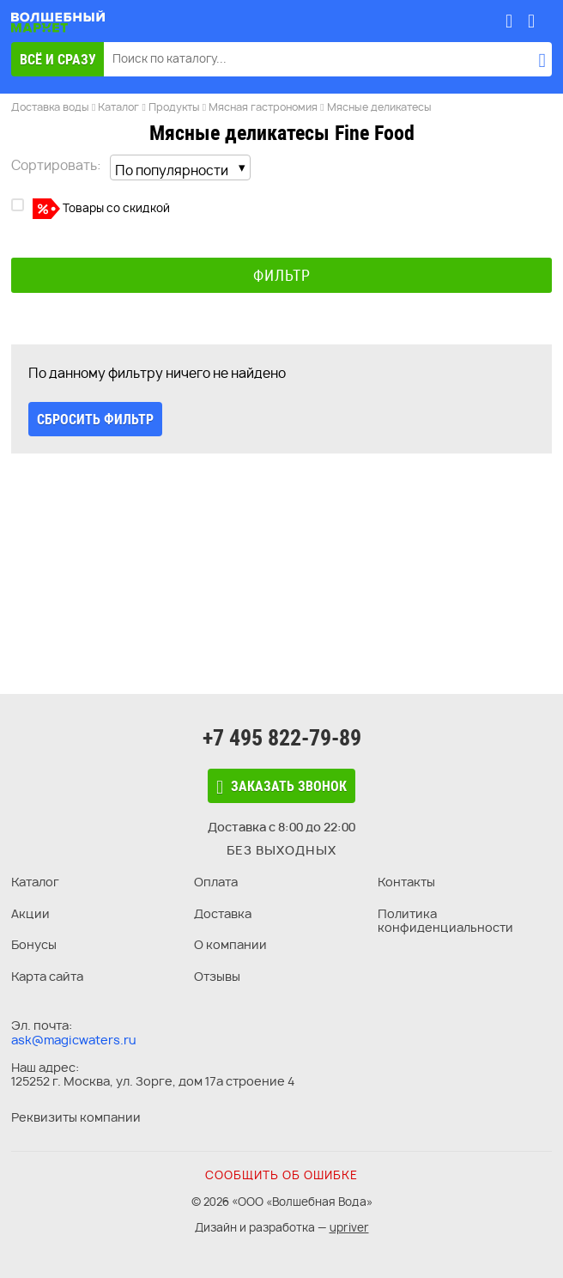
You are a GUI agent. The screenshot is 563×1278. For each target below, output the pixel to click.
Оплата (216, 881)
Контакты (406, 881)
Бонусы (34, 944)
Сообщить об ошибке (281, 1175)
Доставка (222, 913)
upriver (349, 1227)
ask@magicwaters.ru (73, 1040)
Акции (30, 913)
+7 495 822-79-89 (282, 738)
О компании (230, 944)
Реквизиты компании (76, 1117)
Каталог (35, 881)
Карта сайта (47, 976)
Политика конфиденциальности (445, 920)
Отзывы (217, 976)
